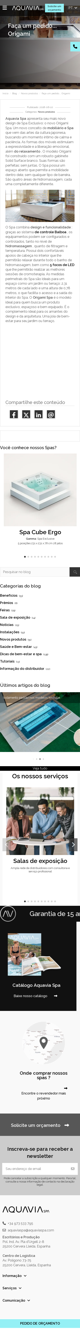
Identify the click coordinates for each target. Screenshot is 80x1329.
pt (73, 8)
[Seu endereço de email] (35, 1169)
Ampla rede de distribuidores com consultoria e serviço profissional (40, 869)
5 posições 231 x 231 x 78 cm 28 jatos (40, 543)
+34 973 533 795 (20, 1223)
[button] (25, 557)
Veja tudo (40, 768)
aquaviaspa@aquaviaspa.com (31, 1230)
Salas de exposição (40, 860)
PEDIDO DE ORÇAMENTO (40, 1323)
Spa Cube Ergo (40, 532)
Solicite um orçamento (54, 8)
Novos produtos (46, 112)
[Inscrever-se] (73, 1169)
